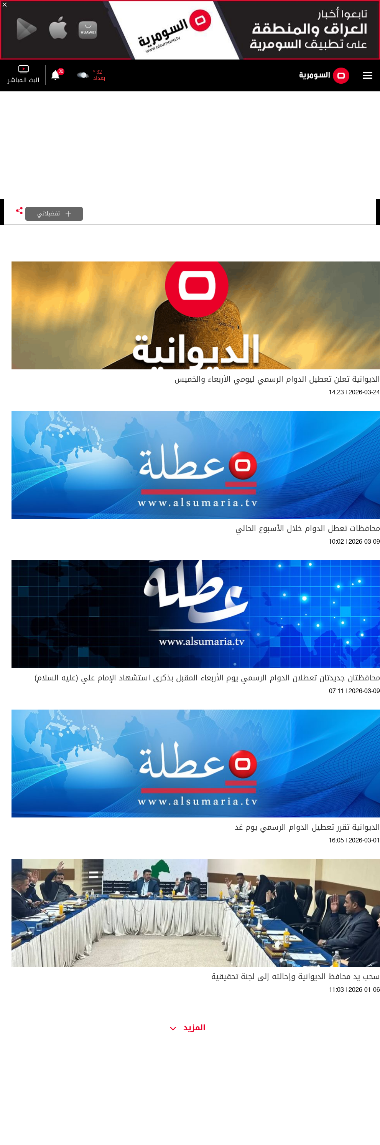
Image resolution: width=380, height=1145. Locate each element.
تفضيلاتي (54, 213)
